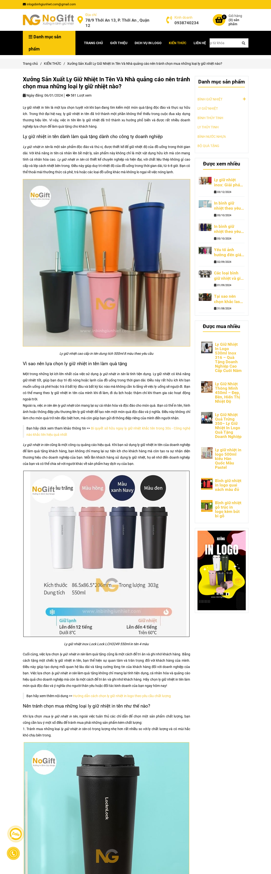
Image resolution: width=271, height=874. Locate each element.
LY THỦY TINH (208, 127)
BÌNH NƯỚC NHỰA (211, 137)
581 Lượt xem (78, 95)
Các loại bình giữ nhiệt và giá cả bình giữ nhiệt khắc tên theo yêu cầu (228, 276)
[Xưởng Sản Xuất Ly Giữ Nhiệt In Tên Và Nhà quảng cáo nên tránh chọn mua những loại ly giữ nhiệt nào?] (48, 19)
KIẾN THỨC (177, 43)
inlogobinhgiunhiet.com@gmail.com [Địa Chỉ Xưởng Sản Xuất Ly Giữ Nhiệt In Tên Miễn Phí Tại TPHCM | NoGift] (49, 4)
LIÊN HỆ (200, 43)
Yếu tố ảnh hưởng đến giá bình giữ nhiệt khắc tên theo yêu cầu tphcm (228, 252)
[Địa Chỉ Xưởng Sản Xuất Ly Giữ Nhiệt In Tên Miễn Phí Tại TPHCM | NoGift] (80, 20)
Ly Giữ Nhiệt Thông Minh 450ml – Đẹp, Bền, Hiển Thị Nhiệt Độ (227, 393)
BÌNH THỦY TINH (210, 118)
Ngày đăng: (33, 95)
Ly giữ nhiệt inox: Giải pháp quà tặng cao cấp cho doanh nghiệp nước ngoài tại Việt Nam (228, 182)
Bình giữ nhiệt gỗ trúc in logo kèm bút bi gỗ (228, 509)
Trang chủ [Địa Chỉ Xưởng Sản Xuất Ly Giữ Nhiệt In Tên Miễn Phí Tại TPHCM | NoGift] (30, 64)
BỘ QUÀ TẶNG (208, 146)
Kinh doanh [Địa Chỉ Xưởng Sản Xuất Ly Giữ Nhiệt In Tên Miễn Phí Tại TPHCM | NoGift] (183, 17)
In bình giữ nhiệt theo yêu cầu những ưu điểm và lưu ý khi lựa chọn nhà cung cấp (227, 229)
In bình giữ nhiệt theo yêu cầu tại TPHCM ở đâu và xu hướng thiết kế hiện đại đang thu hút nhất (228, 206)
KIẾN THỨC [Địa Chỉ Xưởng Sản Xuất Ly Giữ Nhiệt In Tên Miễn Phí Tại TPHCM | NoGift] (52, 64)
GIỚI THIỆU (118, 43)
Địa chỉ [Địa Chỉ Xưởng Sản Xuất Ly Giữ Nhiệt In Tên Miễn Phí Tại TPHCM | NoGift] (91, 15)
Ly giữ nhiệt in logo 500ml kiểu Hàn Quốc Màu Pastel (228, 459)
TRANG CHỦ (93, 43)
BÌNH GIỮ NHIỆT (209, 99)
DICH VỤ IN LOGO (148, 43)
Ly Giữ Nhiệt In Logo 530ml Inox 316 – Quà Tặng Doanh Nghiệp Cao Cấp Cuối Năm (228, 357)
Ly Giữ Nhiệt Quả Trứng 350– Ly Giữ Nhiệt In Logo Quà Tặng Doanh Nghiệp (228, 425)
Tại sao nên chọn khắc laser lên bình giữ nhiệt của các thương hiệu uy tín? (229, 299)
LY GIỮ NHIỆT (207, 108)
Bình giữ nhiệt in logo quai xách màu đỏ (228, 485)
